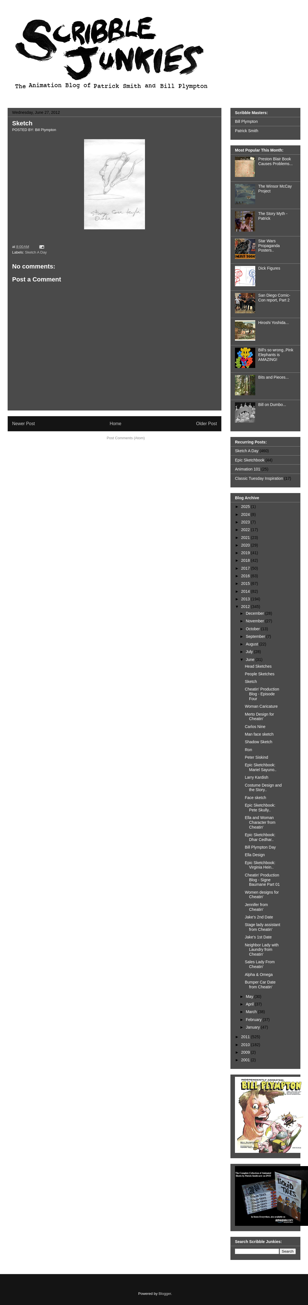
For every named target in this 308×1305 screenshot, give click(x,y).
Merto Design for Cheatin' (259, 716)
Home (116, 423)
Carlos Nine (255, 726)
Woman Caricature (261, 706)
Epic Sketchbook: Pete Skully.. (260, 807)
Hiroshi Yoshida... (273, 322)
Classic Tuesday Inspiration (259, 478)
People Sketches (259, 674)
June (250, 659)
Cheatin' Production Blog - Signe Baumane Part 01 (262, 880)
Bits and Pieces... (273, 377)
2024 (246, 514)
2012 (246, 606)
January (253, 1027)
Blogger (165, 1293)
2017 (246, 568)
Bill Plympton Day (260, 847)
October (253, 629)
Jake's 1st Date (258, 937)
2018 (246, 560)
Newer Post (23, 423)
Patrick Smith (246, 130)
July (250, 651)
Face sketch (255, 797)
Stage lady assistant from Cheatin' (262, 927)
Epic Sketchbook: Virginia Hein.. (260, 865)
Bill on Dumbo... (272, 404)
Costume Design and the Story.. (263, 787)
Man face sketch (259, 734)
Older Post (206, 423)
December (255, 613)
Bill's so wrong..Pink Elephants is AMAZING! (275, 355)
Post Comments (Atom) (126, 438)
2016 (246, 576)
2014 (246, 591)
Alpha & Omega (259, 974)
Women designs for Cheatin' (262, 894)
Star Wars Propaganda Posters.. (269, 246)
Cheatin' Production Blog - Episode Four (262, 694)
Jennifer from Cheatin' (256, 907)
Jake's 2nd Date (259, 917)
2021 (246, 537)
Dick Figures (269, 268)
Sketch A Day (36, 252)
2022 (246, 529)
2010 (246, 1044)
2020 (246, 545)
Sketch (22, 123)
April (250, 1004)
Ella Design (255, 855)
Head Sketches (258, 666)
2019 (246, 553)
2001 (246, 1060)
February (254, 1019)
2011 (246, 1037)
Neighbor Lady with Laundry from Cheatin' (262, 950)
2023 (246, 522)
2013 (246, 599)
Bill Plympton (246, 121)
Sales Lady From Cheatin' (260, 964)
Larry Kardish (256, 777)
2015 (246, 583)
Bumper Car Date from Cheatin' (260, 984)
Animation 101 (247, 469)
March (252, 1011)
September (256, 636)
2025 (246, 506)
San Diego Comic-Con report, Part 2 (274, 297)
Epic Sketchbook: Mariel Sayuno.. (260, 767)
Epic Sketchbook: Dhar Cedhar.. (260, 837)
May (250, 996)
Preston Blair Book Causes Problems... (275, 161)
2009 (246, 1052)
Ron (248, 749)
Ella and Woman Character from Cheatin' (260, 822)
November (255, 621)
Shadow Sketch (258, 742)
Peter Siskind (256, 757)
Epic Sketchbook (249, 460)
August (252, 644)
